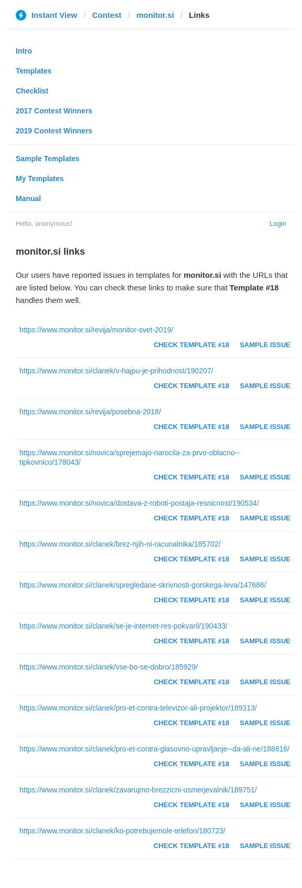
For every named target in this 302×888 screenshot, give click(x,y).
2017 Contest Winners (54, 111)
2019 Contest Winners (54, 131)
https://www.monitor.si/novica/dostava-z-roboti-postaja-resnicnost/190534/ (139, 503)
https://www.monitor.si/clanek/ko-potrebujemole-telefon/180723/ (122, 831)
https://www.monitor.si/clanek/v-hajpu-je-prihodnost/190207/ (116, 371)
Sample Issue (265, 345)
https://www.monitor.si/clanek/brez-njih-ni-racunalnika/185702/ (120, 544)
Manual (28, 198)
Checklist (32, 91)
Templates (33, 71)
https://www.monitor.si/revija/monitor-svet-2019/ (96, 330)
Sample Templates (48, 158)
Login (277, 223)
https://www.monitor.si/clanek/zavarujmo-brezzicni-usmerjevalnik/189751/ (138, 790)
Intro (24, 51)
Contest (107, 15)
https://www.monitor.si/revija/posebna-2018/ (90, 412)
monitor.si (155, 15)
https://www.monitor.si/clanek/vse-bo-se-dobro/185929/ (108, 667)
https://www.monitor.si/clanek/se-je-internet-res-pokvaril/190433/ (123, 626)
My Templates (40, 178)
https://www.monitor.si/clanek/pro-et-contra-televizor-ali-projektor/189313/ (138, 708)
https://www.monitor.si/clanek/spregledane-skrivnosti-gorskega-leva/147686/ (142, 585)
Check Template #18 (191, 345)
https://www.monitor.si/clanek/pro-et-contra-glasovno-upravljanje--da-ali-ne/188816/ (154, 749)
